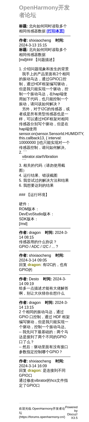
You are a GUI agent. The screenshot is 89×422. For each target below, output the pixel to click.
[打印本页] (55, 31)
